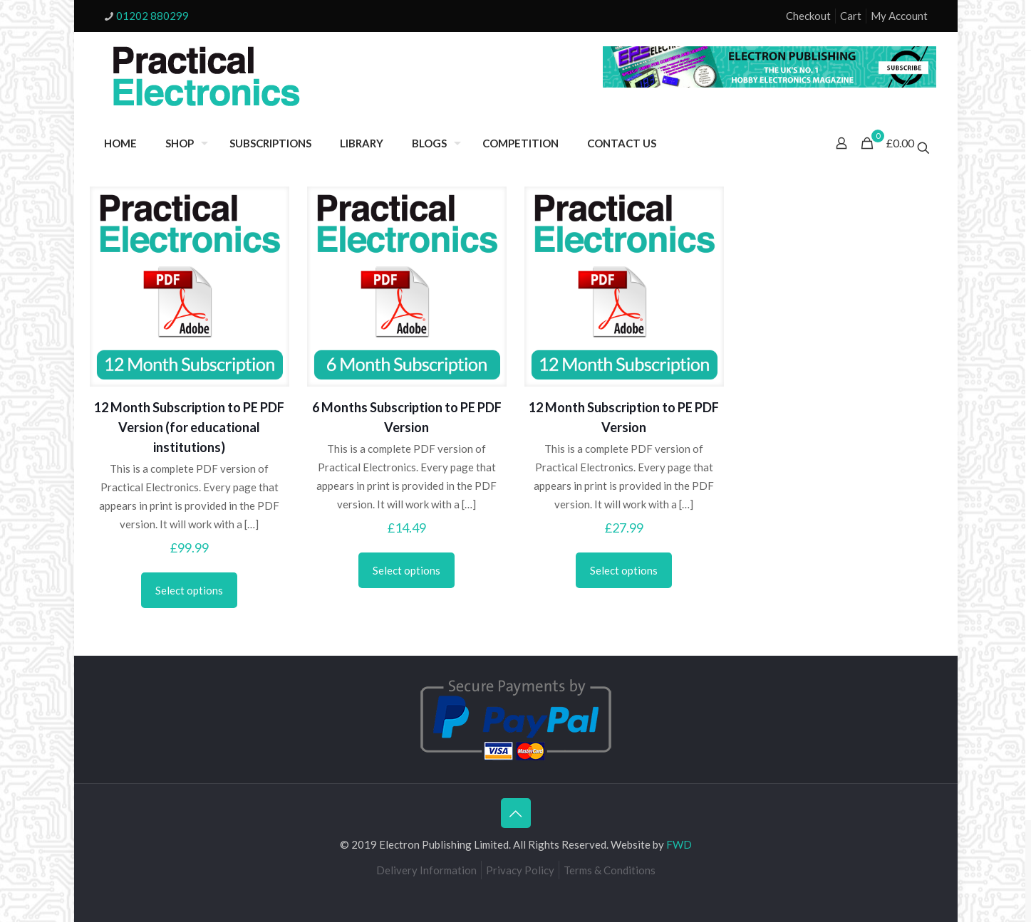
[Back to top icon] (516, 813)
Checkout (808, 15)
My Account (899, 15)
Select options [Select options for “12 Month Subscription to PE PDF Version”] (624, 570)
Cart (850, 15)
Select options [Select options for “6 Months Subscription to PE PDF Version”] (406, 570)
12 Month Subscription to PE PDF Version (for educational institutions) (189, 427)
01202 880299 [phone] (152, 15)
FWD (679, 844)
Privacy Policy (520, 870)
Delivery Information (426, 870)
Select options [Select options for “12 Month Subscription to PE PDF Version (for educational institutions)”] (189, 590)
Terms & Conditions (610, 870)
